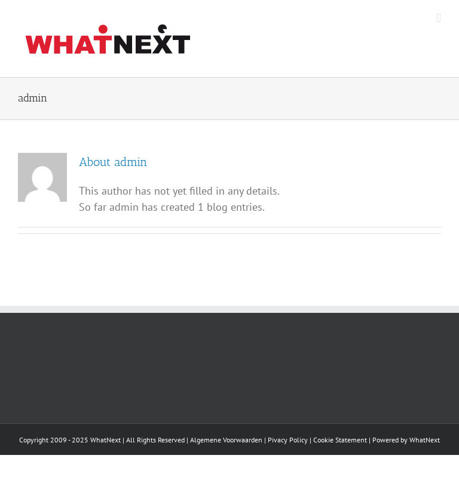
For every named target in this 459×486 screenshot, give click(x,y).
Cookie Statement (340, 439)
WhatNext (424, 439)
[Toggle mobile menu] (438, 18)
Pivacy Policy (288, 439)
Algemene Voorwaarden (226, 439)
